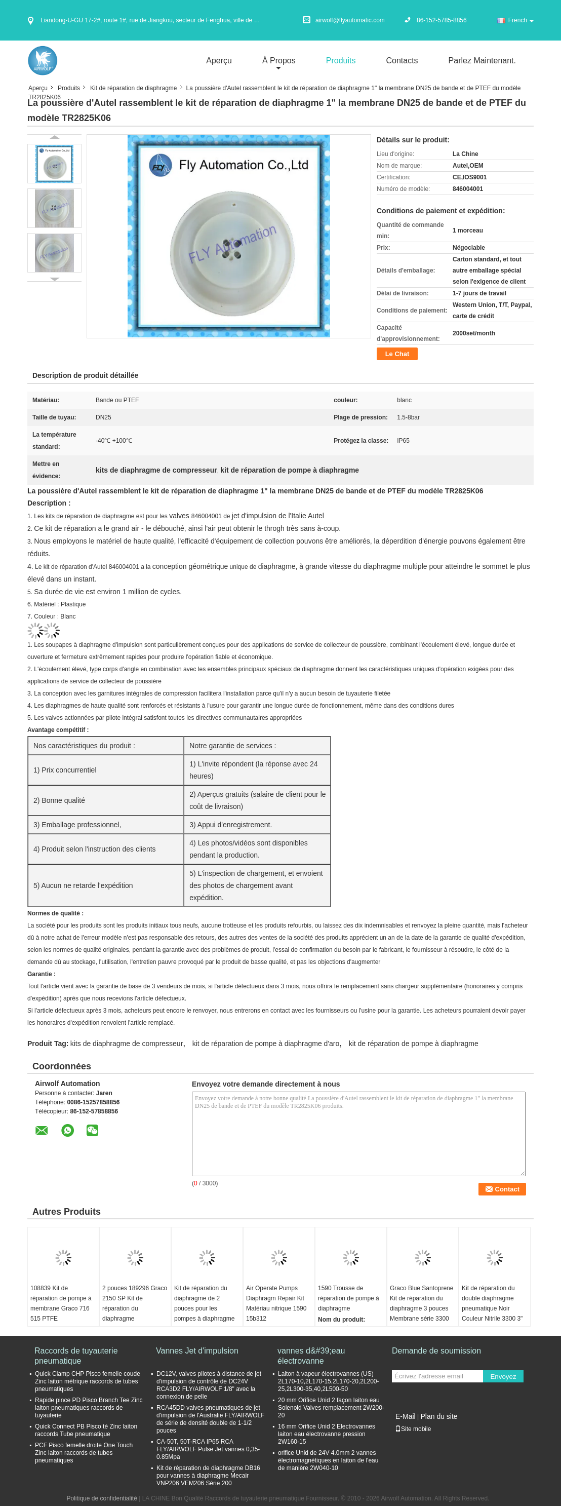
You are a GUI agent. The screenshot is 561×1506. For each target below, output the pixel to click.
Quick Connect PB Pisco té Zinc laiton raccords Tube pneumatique (86, 1430)
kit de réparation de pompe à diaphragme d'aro (266, 1043)
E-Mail (405, 1416)
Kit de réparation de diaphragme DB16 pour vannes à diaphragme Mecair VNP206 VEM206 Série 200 (208, 1475)
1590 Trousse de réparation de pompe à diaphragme (348, 1298)
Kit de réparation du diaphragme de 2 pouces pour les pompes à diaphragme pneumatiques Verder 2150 (204, 1313)
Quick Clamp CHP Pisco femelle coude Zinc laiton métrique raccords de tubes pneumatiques (87, 1381)
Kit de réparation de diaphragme (133, 88)
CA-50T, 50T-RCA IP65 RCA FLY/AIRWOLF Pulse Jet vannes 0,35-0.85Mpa (208, 1449)
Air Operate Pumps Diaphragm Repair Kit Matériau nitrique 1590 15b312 (276, 1303)
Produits (341, 60)
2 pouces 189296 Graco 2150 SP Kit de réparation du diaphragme (134, 1303)
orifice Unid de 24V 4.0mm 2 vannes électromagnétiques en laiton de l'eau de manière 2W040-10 (328, 1460)
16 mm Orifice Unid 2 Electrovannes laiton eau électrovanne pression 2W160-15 (326, 1434)
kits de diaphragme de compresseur (126, 1043)
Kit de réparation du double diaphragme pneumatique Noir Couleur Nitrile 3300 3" (492, 1303)
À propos (279, 60)
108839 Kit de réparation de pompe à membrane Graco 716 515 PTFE (61, 1303)
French (521, 20)
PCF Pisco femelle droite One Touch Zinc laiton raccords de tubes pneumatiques (84, 1453)
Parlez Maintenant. (482, 60)
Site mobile (413, 1429)
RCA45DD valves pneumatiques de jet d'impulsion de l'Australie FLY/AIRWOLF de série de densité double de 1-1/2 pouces (210, 1419)
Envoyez (503, 1376)
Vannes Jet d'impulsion (197, 1350)
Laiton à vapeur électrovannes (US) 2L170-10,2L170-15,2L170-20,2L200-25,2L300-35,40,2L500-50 (328, 1381)
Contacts (402, 60)
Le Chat (397, 354)
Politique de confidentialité (101, 1498)
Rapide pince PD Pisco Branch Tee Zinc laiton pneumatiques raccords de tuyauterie (89, 1408)
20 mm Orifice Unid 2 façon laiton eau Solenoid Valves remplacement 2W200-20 (331, 1408)
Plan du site (438, 1416)
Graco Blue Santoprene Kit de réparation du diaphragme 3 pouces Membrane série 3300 (421, 1303)
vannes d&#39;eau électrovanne (311, 1355)
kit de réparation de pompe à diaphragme (413, 1043)
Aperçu (219, 60)
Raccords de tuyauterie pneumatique (76, 1355)
